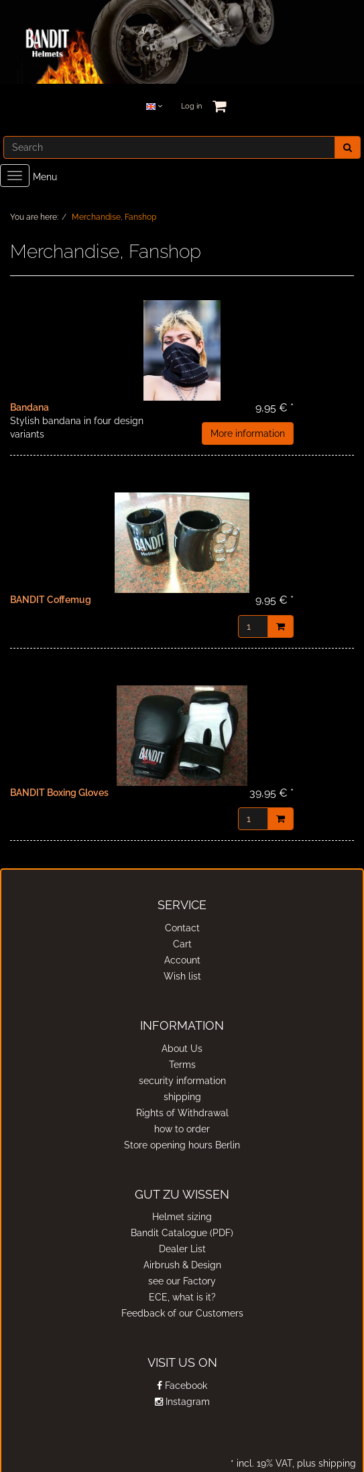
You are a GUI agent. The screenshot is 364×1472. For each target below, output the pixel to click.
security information (182, 1080)
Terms (182, 1064)
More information (247, 433)
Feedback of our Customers (182, 1313)
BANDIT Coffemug (50, 599)
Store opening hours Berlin (182, 1145)
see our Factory (182, 1281)
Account (182, 960)
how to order (182, 1129)
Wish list (182, 976)
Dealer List (182, 1249)
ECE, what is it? (182, 1297)
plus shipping (325, 1463)
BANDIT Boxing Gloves (59, 792)
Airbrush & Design (182, 1265)
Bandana (29, 407)
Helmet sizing (182, 1216)
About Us (182, 1048)
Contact (182, 928)
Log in (191, 106)
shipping (182, 1096)
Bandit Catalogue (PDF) (182, 1232)
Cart (182, 944)
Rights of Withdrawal (182, 1113)
